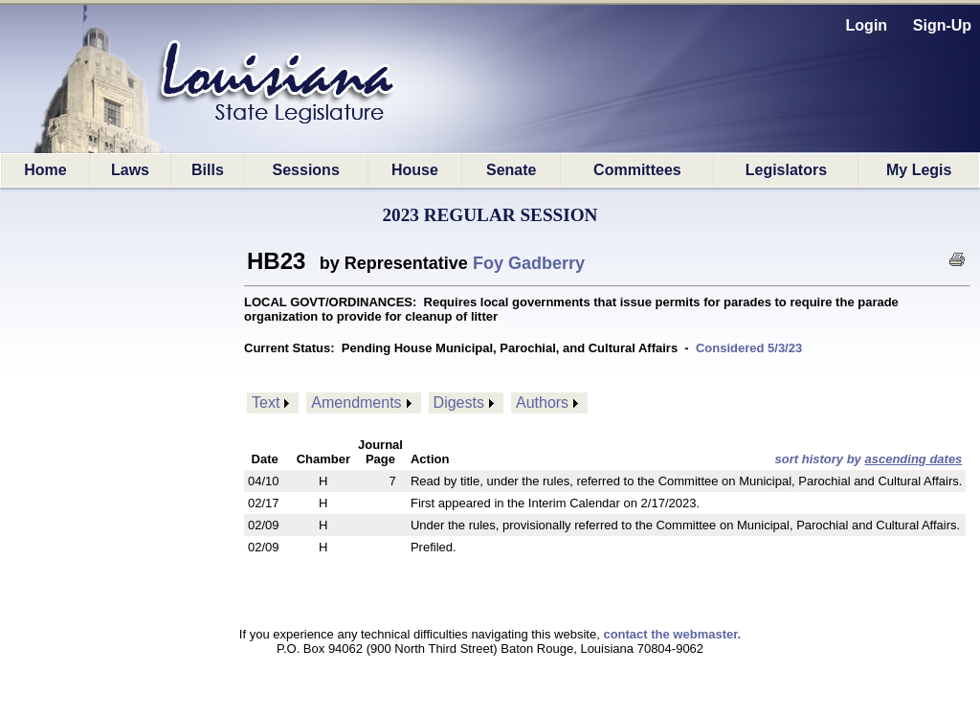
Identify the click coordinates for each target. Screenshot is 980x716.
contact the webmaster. (672, 634)
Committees (637, 170)
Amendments (356, 402)
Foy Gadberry (529, 263)
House (414, 170)
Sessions (306, 170)
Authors (542, 402)
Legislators (786, 170)
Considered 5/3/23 (749, 348)
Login (867, 25)
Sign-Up (942, 25)
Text (265, 402)
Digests (459, 402)
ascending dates (913, 459)
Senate (511, 170)
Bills (207, 170)
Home (45, 170)
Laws (130, 170)
